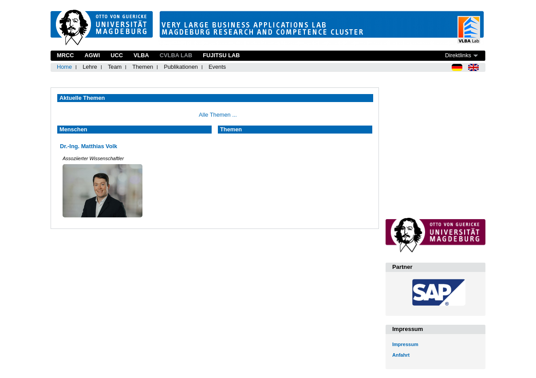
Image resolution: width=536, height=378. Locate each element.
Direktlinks (458, 55)
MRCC (65, 55)
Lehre (90, 66)
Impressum (405, 344)
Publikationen (181, 66)
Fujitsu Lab (221, 55)
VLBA (141, 55)
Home (64, 66)
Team (115, 66)
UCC (116, 55)
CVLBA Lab (176, 55)
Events (217, 66)
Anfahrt (401, 355)
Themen (142, 66)
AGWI (92, 55)
